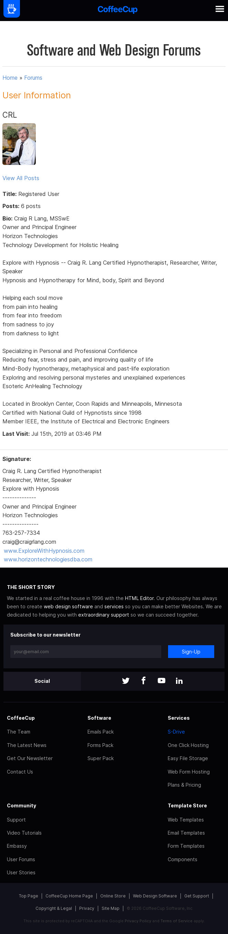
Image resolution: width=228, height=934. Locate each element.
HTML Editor (139, 598)
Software (99, 718)
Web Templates (186, 820)
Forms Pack (100, 745)
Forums (33, 77)
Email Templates (186, 833)
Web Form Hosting (189, 772)
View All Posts (20, 178)
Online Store (113, 895)
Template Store (187, 805)
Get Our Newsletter (30, 758)
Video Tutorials (24, 833)
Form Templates (186, 846)
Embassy (17, 846)
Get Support (196, 895)
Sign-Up (191, 652)
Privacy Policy (138, 920)
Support (16, 820)
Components (182, 859)
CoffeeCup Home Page (69, 895)
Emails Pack (100, 732)
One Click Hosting (188, 745)
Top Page (28, 895)
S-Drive (176, 732)
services (114, 606)
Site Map (111, 908)
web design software (68, 606)
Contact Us (20, 772)
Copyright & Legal (53, 908)
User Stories (21, 872)
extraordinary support (103, 615)
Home (10, 77)
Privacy (86, 908)
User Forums (21, 859)
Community (21, 805)
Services (179, 718)
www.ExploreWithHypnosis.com (44, 550)
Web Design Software (155, 895)
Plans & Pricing (184, 785)
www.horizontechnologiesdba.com (48, 559)
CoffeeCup (21, 718)
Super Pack (100, 758)
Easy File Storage (188, 758)
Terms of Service (176, 920)
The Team (18, 732)
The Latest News (26, 745)
